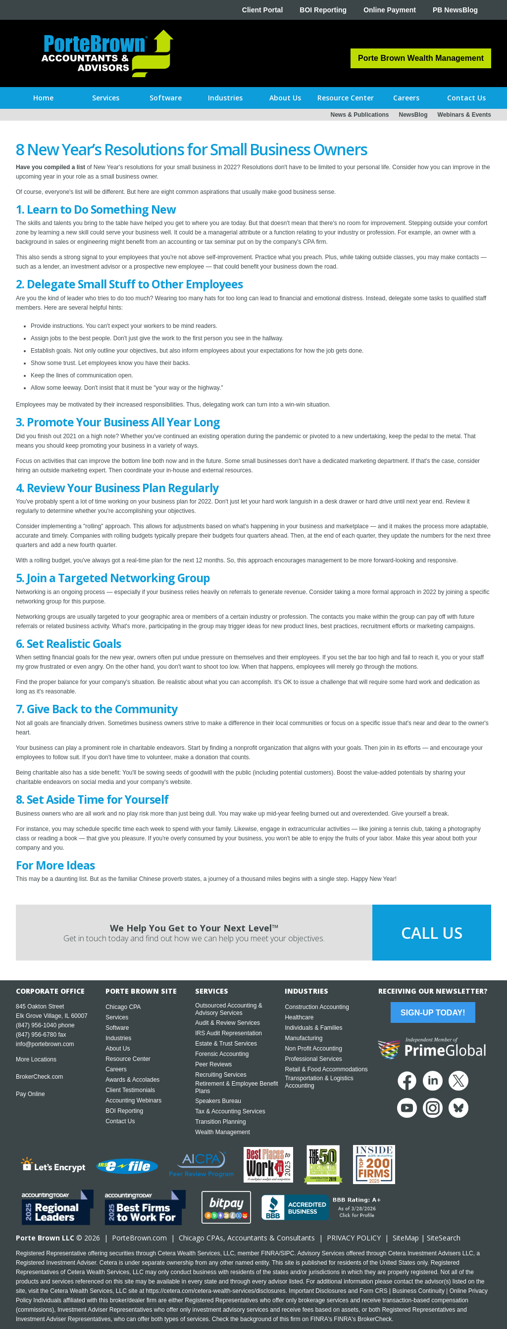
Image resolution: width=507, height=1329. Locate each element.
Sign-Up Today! (433, 1012)
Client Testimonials (130, 1090)
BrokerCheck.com (39, 1076)
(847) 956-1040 (36, 1025)
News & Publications (359, 114)
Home (43, 97)
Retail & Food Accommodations (326, 1069)
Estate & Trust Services (226, 1043)
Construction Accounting (317, 1007)
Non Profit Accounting (313, 1048)
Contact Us (120, 1121)
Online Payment (389, 10)
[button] (106, 98)
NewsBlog (413, 114)
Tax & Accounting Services (230, 1111)
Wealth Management (222, 1132)
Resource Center (128, 1058)
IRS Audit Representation (228, 1033)
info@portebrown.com (45, 1044)
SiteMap (406, 1237)
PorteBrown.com (139, 1237)
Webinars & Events (464, 114)
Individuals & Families (313, 1027)
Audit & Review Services (227, 1022)
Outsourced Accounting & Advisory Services (228, 1009)
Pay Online (30, 1094)
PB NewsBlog (455, 10)
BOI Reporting (323, 10)
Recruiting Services (220, 1074)
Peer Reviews (213, 1064)
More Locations (36, 1059)
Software (117, 1027)
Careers (116, 1069)
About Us (117, 1048)
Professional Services (313, 1058)
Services (116, 1017)
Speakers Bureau (218, 1101)
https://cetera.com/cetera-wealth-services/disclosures (216, 1290)
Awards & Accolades (132, 1079)
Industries (118, 1038)
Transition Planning (220, 1121)
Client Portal (262, 10)
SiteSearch (443, 1237)
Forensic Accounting (222, 1054)
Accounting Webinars (133, 1100)
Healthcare (299, 1017)
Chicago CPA (123, 1007)
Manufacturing (303, 1038)
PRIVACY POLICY (354, 1237)
